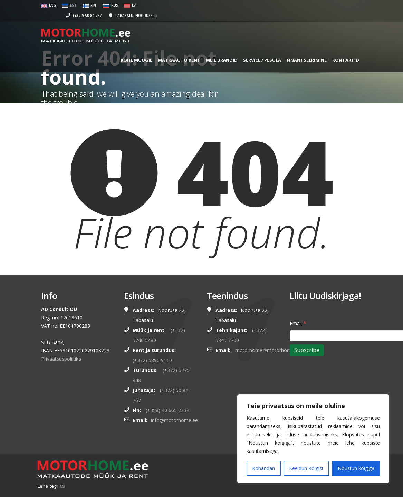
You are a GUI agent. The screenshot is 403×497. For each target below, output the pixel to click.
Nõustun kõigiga (356, 468)
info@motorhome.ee (174, 420)
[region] (313, 438)
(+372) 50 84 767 (237, 5)
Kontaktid (338, 49)
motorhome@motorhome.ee (268, 350)
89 (62, 486)
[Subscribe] (307, 350)
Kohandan (263, 468)
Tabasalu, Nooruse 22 (286, 5)
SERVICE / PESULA (255, 49)
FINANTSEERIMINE (299, 49)
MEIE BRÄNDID (214, 49)
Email (298, 323)
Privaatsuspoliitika (61, 359)
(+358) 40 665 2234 (167, 410)
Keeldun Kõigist (306, 468)
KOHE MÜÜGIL (129, 49)
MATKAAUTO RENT (172, 49)
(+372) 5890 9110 (152, 360)
